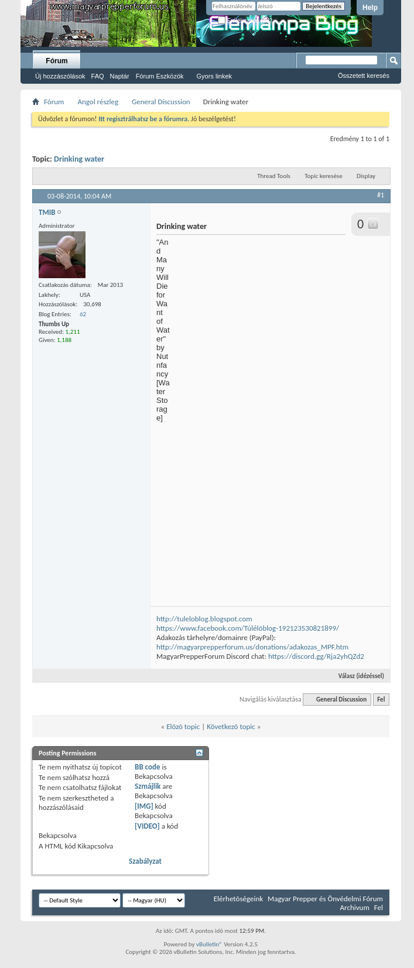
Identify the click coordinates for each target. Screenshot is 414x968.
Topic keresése (323, 176)
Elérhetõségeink (238, 898)
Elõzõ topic (183, 726)
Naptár (119, 76)
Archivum (354, 907)
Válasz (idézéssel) (356, 676)
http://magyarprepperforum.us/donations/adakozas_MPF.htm (252, 646)
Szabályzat (145, 861)
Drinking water (79, 159)
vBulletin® (209, 944)
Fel (381, 699)
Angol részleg (97, 101)
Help (370, 8)
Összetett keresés (363, 75)
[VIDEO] (147, 826)
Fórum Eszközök (160, 76)
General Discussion (161, 101)
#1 (380, 195)
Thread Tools (273, 176)
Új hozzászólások (60, 76)
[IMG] (144, 806)
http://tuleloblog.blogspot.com (204, 618)
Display (366, 176)
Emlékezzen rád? (245, 21)
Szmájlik (147, 786)
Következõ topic (231, 726)
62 (83, 314)
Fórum (56, 61)
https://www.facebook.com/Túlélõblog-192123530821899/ (247, 628)
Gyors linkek (214, 76)
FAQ (97, 76)
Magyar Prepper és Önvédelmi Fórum (325, 898)
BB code (147, 766)
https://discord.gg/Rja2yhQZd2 (316, 656)
